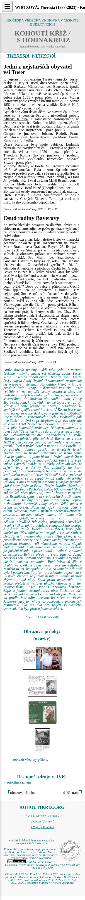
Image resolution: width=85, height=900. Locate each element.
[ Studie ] (53, 815)
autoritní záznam (19, 782)
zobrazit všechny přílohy (30, 759)
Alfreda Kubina (15, 119)
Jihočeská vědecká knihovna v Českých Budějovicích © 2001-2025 (31, 842)
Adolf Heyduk (33, 381)
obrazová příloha (22, 793)
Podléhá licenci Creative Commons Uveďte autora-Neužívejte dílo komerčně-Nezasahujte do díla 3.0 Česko (42, 864)
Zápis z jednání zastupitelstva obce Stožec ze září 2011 (42, 592)
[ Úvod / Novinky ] (37, 815)
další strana (71, 793)
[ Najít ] (35, 827)
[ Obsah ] (37, 821)
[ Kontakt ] (47, 827)
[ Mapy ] (48, 821)
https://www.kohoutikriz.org (57, 882)
